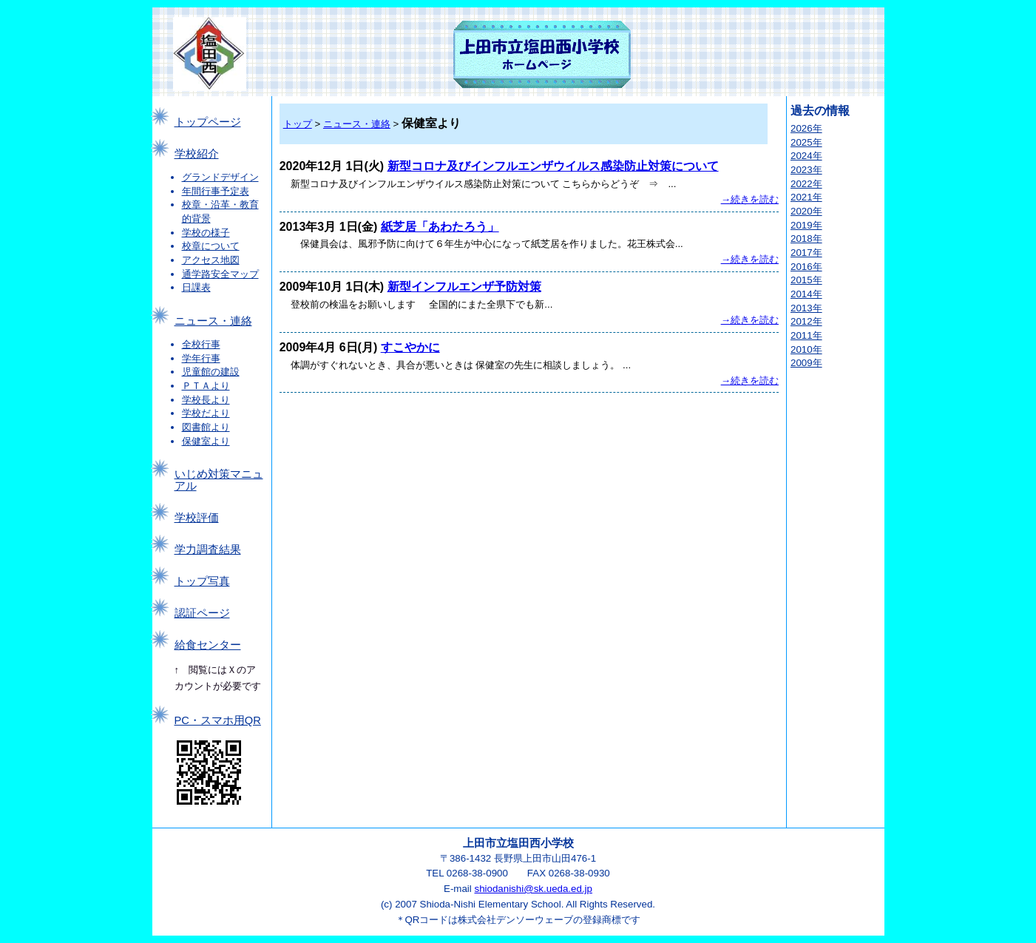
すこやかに (410, 347)
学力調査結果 (208, 549)
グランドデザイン (220, 177)
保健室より (206, 441)
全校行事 (201, 344)
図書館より (206, 427)
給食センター (208, 645)
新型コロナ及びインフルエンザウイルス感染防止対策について (553, 166)
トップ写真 (202, 581)
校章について (211, 245)
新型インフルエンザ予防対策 (464, 286)
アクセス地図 (211, 260)
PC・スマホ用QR (218, 720)
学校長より (206, 399)
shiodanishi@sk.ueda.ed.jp (533, 888)
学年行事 (201, 358)
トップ (297, 123)
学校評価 (197, 518)
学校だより (206, 413)
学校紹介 (197, 154)
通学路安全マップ (220, 274)
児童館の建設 (211, 371)
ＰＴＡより (206, 385)
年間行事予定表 (215, 191)
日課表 (196, 287)
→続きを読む (750, 199)
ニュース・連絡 (213, 321)
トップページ (208, 122)
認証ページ (202, 613)
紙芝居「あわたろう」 (440, 226)
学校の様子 (206, 232)
